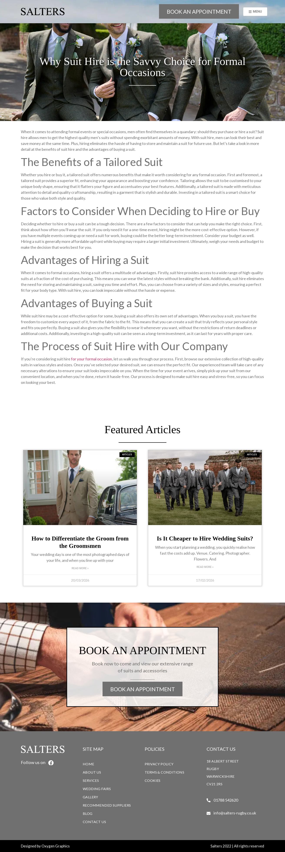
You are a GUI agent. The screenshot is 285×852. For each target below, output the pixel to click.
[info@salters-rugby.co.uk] (208, 813)
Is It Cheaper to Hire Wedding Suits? (205, 538)
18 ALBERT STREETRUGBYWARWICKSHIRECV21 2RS (223, 772)
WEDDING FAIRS (97, 789)
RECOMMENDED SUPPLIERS (107, 805)
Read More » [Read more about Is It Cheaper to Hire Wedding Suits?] (205, 567)
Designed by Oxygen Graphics (45, 846)
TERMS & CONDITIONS (164, 772)
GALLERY (90, 797)
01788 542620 (226, 800)
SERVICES (92, 780)
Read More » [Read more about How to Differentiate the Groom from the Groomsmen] (80, 568)
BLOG (88, 813)
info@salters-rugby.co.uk (235, 813)
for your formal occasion (91, 358)
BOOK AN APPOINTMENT (199, 11)
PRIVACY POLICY (159, 764)
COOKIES (153, 780)
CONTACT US (94, 822)
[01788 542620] (208, 800)
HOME (88, 764)
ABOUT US (92, 772)
